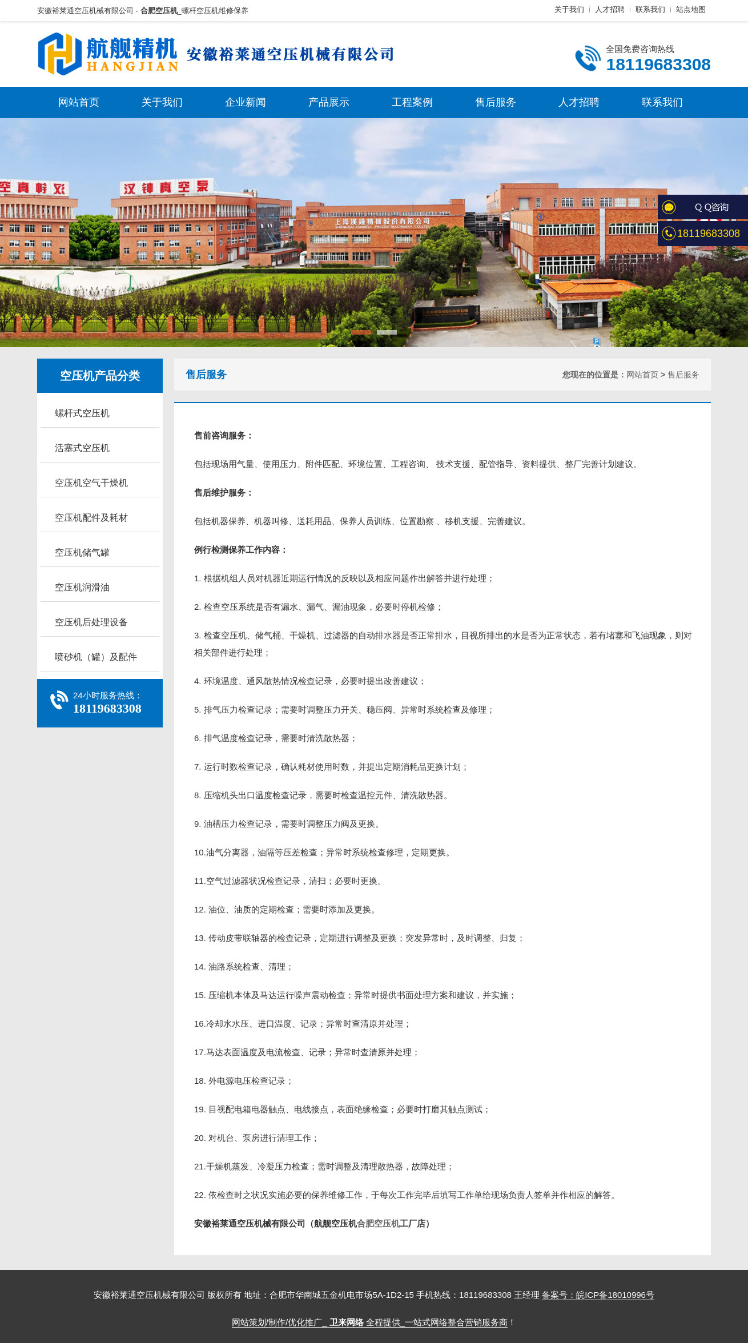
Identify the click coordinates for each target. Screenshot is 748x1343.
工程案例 (412, 102)
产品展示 (328, 102)
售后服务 (495, 102)
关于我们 (569, 9)
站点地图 (691, 9)
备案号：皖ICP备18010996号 (598, 1295)
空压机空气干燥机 (91, 483)
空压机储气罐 (82, 552)
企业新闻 (245, 102)
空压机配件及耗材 (91, 517)
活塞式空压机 (82, 448)
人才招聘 (610, 9)
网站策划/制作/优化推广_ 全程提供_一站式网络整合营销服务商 (370, 1322)
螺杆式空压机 (82, 413)
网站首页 (78, 102)
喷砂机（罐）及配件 (96, 657)
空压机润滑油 (82, 587)
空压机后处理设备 (91, 622)
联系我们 (650, 9)
